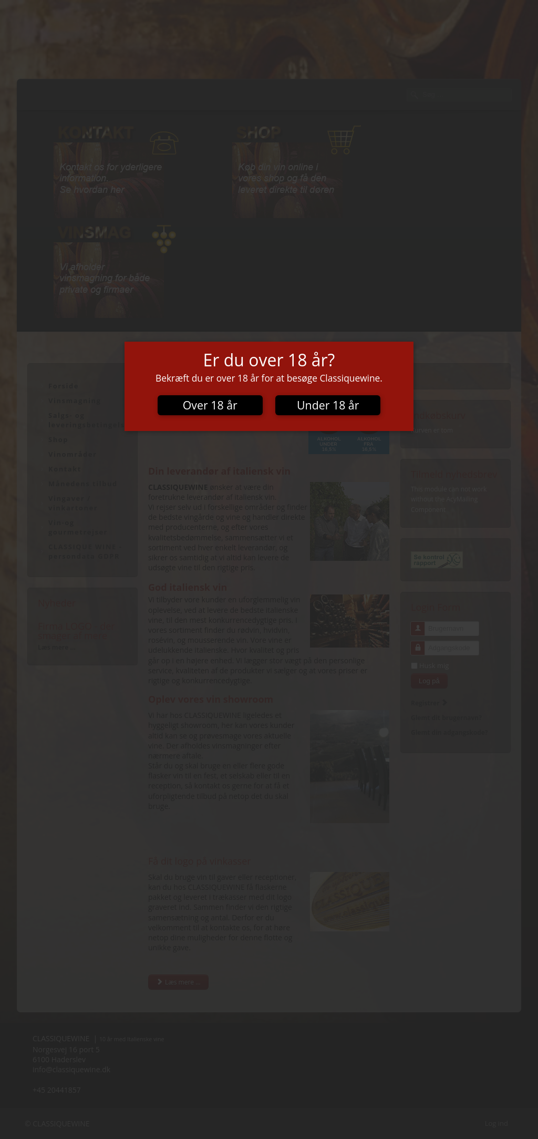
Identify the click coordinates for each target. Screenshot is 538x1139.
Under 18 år (328, 405)
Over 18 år (210, 405)
